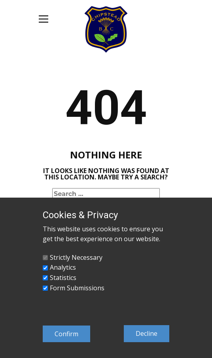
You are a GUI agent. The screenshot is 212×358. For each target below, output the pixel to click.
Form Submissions (77, 288)
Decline (146, 333)
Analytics (63, 267)
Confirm (66, 333)
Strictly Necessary (76, 257)
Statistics (63, 277)
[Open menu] (43, 19)
